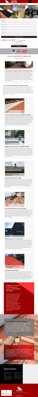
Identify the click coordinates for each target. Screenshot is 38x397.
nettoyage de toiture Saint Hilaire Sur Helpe (18, 378)
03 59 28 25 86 (14, 4)
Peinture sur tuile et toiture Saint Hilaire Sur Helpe (18, 376)
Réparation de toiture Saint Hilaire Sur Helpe (8, 379)
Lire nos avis (6, 394)
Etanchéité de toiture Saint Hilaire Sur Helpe (18, 373)
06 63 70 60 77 (23, 4)
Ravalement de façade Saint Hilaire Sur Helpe (8, 377)
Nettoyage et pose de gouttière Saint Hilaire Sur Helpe (8, 373)
